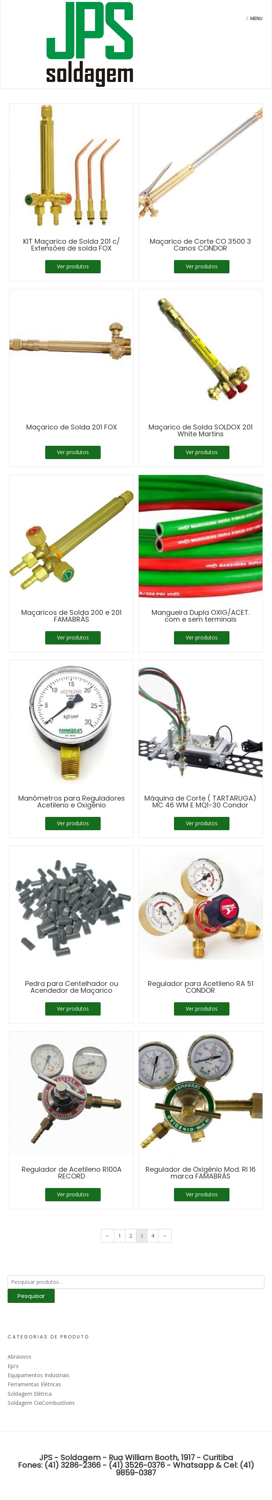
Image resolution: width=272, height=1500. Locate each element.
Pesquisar (31, 1296)
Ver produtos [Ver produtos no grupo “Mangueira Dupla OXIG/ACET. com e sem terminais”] (202, 637)
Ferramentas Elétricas (34, 1384)
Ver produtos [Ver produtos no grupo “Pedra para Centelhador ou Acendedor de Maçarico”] (73, 1008)
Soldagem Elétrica (30, 1393)
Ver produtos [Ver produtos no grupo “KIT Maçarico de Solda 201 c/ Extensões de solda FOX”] (73, 266)
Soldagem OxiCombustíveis (41, 1402)
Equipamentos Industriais (39, 1375)
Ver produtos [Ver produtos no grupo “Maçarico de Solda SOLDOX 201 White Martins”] (202, 452)
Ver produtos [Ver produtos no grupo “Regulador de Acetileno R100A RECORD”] (73, 1194)
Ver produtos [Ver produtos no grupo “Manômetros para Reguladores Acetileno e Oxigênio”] (73, 823)
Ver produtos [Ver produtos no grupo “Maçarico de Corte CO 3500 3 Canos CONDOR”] (202, 266)
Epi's (13, 1366)
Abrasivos (20, 1356)
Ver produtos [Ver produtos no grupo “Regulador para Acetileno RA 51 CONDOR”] (202, 1008)
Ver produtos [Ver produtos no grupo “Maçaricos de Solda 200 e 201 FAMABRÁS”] (73, 637)
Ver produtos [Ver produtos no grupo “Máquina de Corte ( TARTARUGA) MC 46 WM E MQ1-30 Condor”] (202, 823)
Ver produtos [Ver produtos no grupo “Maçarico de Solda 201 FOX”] (73, 452)
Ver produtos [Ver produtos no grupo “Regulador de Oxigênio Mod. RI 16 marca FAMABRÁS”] (202, 1194)
